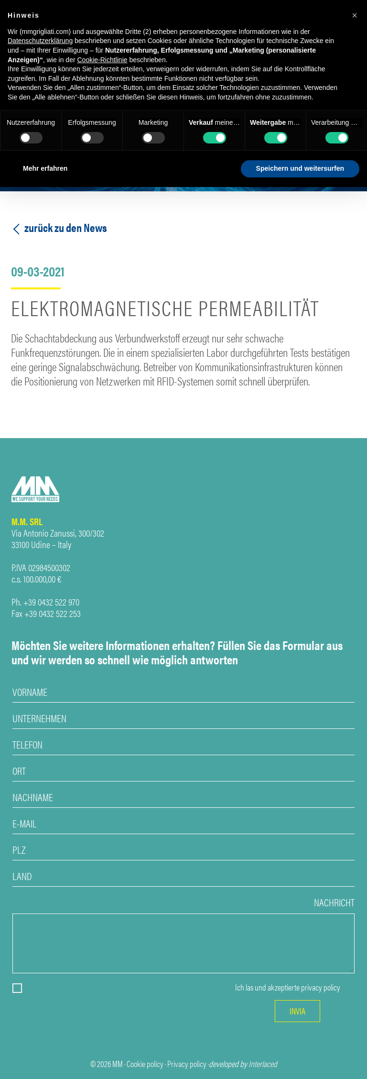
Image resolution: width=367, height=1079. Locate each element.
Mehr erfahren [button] (45, 168)
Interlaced (262, 1063)
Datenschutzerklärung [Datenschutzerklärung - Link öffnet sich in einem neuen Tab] (40, 40)
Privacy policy (186, 1063)
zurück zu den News (59, 227)
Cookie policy (145, 1063)
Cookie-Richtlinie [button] (102, 60)
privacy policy (320, 987)
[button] (354, 15)
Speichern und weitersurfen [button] (300, 168)
